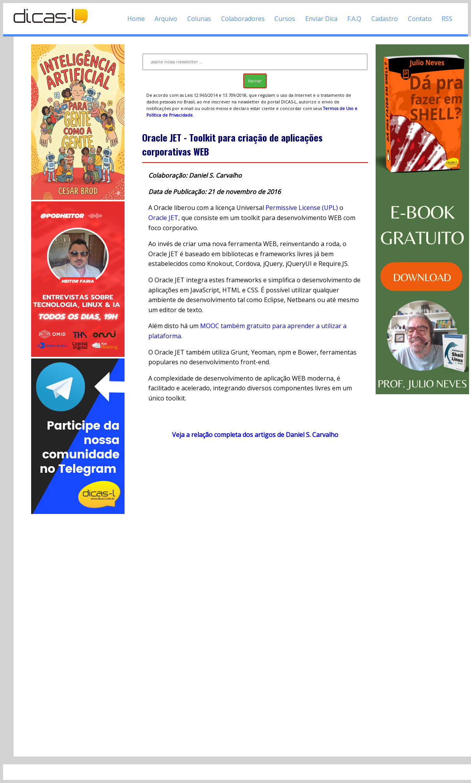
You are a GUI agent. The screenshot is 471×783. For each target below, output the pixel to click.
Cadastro (384, 18)
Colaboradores (243, 18)
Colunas (199, 18)
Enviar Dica (321, 18)
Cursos (284, 18)
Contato (420, 18)
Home (136, 18)
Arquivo (166, 18)
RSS (446, 18)
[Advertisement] (77, 632)
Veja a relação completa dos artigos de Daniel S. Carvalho (255, 434)
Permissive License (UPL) (301, 207)
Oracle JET (163, 217)
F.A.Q (354, 18)
